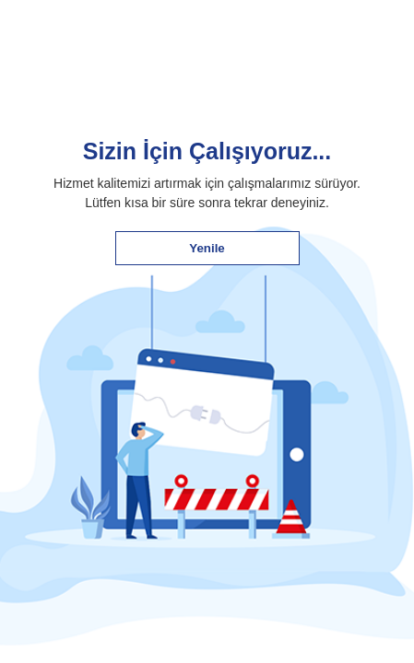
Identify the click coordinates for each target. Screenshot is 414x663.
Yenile (207, 248)
